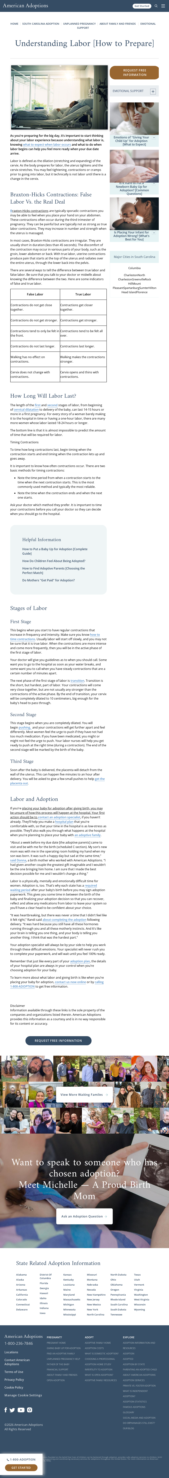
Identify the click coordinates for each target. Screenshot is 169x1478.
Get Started (142, 6)
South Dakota (118, 1309)
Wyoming (139, 1309)
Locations (11, 1352)
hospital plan (64, 822)
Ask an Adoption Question (84, 1216)
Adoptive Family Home (98, 1342)
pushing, (25, 727)
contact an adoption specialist (59, 817)
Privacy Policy (14, 1380)
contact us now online (70, 982)
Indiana (44, 1308)
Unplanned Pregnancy (79, 23)
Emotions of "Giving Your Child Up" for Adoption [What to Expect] (135, 141)
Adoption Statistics (135, 1401)
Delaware (21, 1309)
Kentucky (68, 1279)
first (37, 405)
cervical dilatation (26, 409)
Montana (92, 1279)
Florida (44, 1283)
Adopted (128, 1359)
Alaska (20, 1279)
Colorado (21, 1299)
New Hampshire (96, 1294)
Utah (137, 1279)
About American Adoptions (139, 1374)
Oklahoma (116, 1284)
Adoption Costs (94, 1348)
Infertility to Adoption (98, 1369)
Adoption (128, 1353)
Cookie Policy (13, 1387)
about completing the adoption (64, 920)
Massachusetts (71, 1299)
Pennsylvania (118, 1294)
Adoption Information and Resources (139, 1345)
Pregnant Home (56, 1342)
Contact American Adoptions (17, 1362)
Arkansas (21, 1289)
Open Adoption (56, 1380)
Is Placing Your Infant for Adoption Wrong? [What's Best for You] (134, 236)
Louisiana (69, 1284)
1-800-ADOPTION (21, 1459)
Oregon (114, 1289)
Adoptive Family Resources (101, 1380)
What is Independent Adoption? (135, 1393)
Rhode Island (117, 1299)
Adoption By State (134, 1364)
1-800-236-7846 (18, 1343)
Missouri (92, 1274)
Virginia (138, 1289)
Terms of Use (13, 1372)
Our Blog (128, 1428)
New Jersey (93, 1299)
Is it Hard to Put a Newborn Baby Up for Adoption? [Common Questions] (136, 188)
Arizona (20, 1284)
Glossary (128, 1412)
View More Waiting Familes (84, 1095)
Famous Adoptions (134, 1407)
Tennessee (116, 1314)
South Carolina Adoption (40, 23)
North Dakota (118, 1274)
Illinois (44, 1303)
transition (77, 681)
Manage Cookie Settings (23, 1395)
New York (92, 1309)
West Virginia (141, 1299)
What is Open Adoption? (99, 1374)
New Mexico (94, 1304)
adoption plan (80, 961)
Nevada (91, 1289)
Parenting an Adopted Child (140, 1369)
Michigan (68, 1304)
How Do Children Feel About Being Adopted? (53, 561)
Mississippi (69, 1314)
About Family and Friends (118, 23)
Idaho (43, 1298)
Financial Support (57, 1369)
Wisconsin (140, 1304)
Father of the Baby (58, 1364)
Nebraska (92, 1284)
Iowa (43, 1313)
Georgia (44, 1288)
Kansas (67, 1274)
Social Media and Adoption (139, 1417)
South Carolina (119, 1304)
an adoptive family (87, 835)
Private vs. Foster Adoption (139, 1385)
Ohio (113, 1279)
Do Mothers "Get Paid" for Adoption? (48, 580)
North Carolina (95, 1314)
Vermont (139, 1284)
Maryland (69, 1294)
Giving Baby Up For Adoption (64, 1348)
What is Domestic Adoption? (101, 1353)
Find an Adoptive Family (61, 1353)
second (52, 405)
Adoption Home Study (98, 1364)
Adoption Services (134, 1380)
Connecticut (23, 1304)
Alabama (21, 1274)
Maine (67, 1289)
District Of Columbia (46, 1276)
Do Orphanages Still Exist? (139, 1423)
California (22, 1294)
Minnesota (69, 1309)
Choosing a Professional (100, 1359)
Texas (137, 1274)
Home (14, 23)
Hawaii (44, 1293)
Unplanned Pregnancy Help (63, 1359)
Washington (141, 1294)
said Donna (18, 860)
